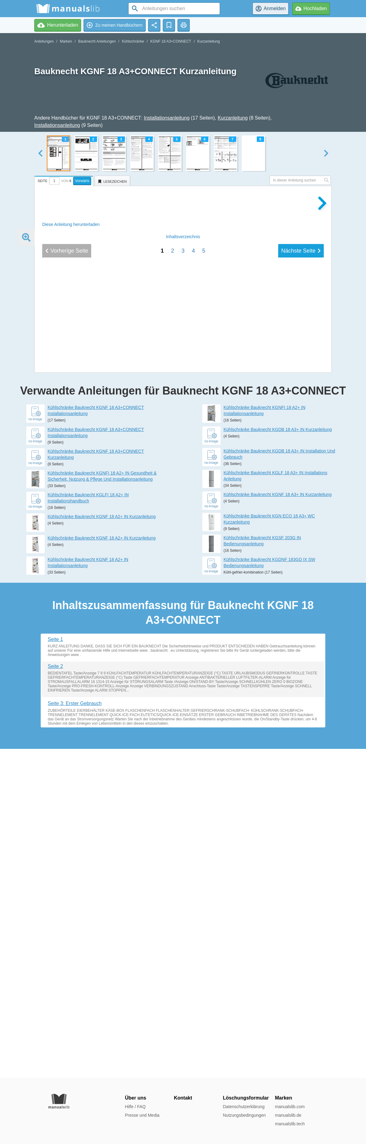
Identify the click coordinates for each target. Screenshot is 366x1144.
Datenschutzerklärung (243, 1106)
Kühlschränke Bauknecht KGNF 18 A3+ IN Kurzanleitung (278, 823)
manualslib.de (288, 1115)
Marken (66, 41)
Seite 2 (55, 995)
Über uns (135, 1097)
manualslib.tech (289, 1123)
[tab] (64, 180)
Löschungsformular (246, 1097)
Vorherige (66, 662)
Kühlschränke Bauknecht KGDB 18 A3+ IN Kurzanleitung (278, 758)
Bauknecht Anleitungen (97, 41)
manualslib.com (289, 1106)
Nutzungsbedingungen (244, 1115)
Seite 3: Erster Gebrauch (75, 1032)
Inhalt (183, 648)
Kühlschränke (133, 41)
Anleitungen (44, 41)
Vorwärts (82, 181)
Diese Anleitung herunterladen (71, 224)
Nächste (301, 662)
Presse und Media (142, 1115)
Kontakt (183, 1097)
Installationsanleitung (166, 117)
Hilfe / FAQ (135, 1106)
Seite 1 (55, 968)
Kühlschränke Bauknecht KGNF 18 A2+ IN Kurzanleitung (102, 845)
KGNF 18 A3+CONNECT (170, 41)
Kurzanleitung (208, 41)
